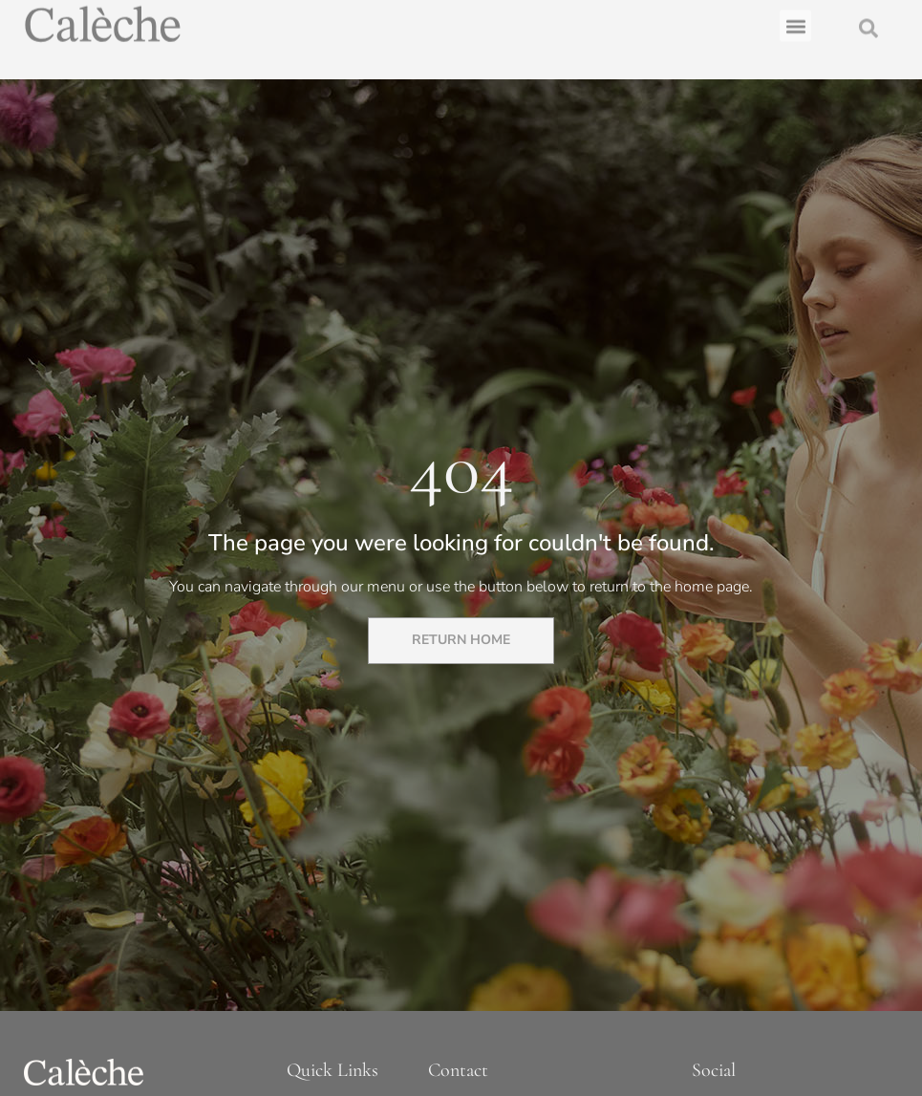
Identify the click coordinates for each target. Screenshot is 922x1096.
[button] (795, 22)
